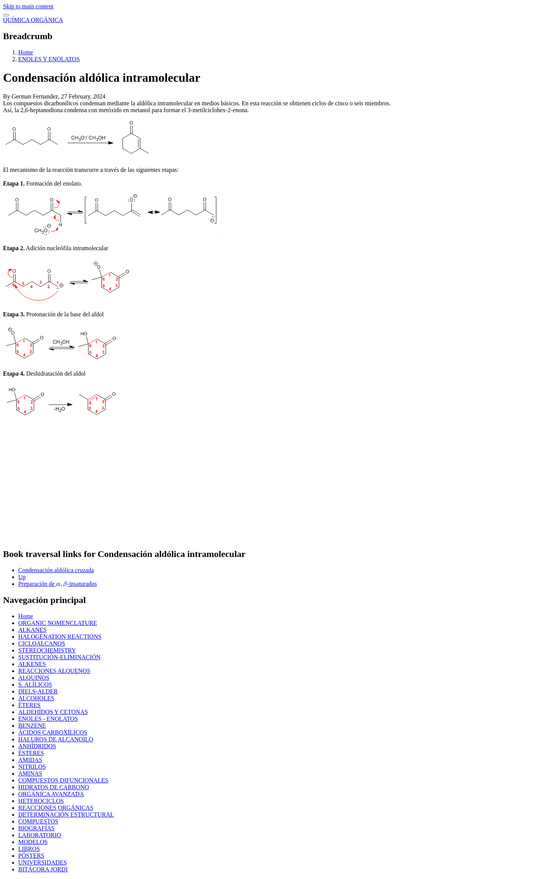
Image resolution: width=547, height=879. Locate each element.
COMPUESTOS (38, 821)
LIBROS (29, 849)
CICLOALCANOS (41, 643)
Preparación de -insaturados (57, 584)
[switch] (6, 15)
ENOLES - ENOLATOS (48, 719)
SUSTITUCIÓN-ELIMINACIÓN (59, 657)
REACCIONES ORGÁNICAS (55, 807)
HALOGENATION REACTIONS (59, 636)
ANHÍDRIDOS (37, 746)
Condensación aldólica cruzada (56, 570)
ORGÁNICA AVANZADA (51, 794)
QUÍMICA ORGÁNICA (33, 20)
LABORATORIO (39, 835)
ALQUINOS (33, 677)
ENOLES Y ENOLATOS (49, 59)
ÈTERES (29, 705)
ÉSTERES (31, 753)
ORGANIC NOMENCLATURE (57, 623)
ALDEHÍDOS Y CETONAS (53, 712)
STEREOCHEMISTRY (47, 650)
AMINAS (30, 773)
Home (25, 52)
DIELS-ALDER (38, 691)
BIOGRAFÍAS (36, 828)
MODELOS (32, 842)
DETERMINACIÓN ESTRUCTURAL (66, 814)
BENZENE (32, 725)
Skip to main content (28, 6)
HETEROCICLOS (41, 801)
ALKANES (32, 630)
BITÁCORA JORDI (43, 869)
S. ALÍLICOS (35, 684)
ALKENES (32, 664)
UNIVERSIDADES (42, 862)
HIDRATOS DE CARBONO (53, 787)
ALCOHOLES (36, 698)
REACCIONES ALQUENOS (54, 671)
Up (22, 577)
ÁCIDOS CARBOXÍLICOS (52, 732)
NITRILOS (32, 766)
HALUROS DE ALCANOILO (55, 739)
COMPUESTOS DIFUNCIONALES (63, 780)
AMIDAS (30, 760)
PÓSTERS (31, 855)
